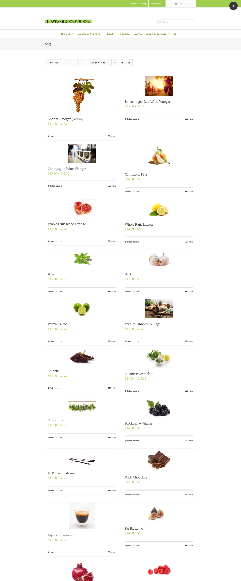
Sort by (53, 62)
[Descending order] (83, 62)
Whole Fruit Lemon (139, 224)
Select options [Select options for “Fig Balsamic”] (133, 545)
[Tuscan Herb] (82, 406)
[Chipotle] (82, 357)
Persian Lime (57, 324)
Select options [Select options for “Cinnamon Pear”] (133, 191)
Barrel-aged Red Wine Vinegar (148, 102)
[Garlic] (159, 259)
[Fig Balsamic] (159, 513)
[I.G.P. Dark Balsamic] (82, 458)
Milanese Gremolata (139, 374)
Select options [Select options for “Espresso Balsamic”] (56, 552)
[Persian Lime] (82, 308)
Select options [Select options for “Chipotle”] (56, 388)
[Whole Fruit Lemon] (159, 209)
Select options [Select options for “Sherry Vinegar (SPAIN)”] (56, 136)
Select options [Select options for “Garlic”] (133, 291)
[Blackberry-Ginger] (159, 408)
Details (113, 136)
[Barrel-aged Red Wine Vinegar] (159, 86)
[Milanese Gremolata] (159, 358)
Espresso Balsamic (61, 535)
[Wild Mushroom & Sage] (159, 308)
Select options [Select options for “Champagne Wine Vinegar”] (56, 186)
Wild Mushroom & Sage (142, 324)
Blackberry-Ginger (139, 423)
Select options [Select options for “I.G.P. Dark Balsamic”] (56, 490)
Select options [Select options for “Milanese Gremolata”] (133, 391)
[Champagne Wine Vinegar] (82, 153)
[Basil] (82, 259)
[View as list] (129, 62)
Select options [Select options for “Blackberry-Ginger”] (133, 440)
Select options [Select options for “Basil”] (56, 291)
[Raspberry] (159, 569)
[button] (175, 34)
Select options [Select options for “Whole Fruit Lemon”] (133, 241)
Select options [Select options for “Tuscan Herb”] (56, 437)
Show (97, 62)
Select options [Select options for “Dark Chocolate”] (133, 494)
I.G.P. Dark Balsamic (62, 473)
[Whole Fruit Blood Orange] (82, 208)
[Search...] (176, 22)
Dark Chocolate (136, 477)
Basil (51, 274)
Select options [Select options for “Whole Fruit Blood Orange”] (56, 241)
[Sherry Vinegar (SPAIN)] (82, 94)
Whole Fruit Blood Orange (67, 224)
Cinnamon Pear (136, 174)
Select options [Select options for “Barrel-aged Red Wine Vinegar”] (133, 119)
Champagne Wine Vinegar (67, 169)
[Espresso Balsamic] (82, 516)
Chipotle (54, 371)
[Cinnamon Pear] (159, 156)
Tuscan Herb (57, 420)
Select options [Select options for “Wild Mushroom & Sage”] (133, 341)
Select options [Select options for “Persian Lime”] (56, 341)
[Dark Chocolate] (159, 460)
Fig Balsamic (134, 528)
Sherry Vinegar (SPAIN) (66, 119)
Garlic (129, 274)
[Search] (159, 22)
